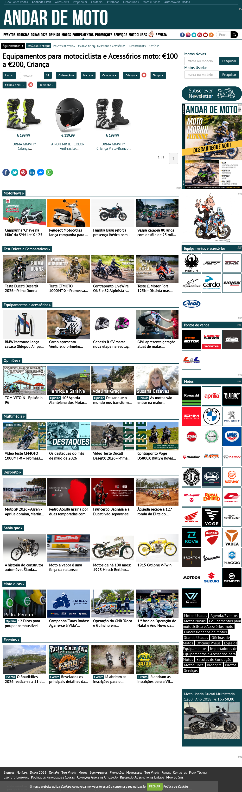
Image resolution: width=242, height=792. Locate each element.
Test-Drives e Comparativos (27, 249)
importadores (137, 46)
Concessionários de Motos (205, 632)
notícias (154, 46)
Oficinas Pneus (209, 643)
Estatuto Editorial (16, 777)
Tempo (158, 75)
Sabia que (13, 528)
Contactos (180, 772)
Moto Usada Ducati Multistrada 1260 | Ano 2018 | (212, 715)
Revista (161, 34)
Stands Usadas (196, 637)
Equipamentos (83, 34)
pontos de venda (64, 46)
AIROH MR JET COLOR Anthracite (67, 146)
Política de (175, 786)
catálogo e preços (38, 46)
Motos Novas (195, 620)
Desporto (12, 472)
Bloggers (214, 664)
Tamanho (47, 85)
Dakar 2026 (39, 34)
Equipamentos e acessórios (27, 304)
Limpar (9, 75)
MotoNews (14, 193)
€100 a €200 (14, 85)
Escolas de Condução (214, 659)
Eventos (9, 34)
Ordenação (66, 75)
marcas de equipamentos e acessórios (101, 46)
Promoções (103, 34)
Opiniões (12, 360)
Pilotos (230, 664)
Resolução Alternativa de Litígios (142, 777)
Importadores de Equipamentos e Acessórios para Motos (210, 654)
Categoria (109, 75)
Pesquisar (229, 61)
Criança (131, 75)
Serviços (120, 34)
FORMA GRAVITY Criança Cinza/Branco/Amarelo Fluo (23, 150)
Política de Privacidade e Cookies (53, 777)
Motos (66, 34)
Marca (88, 75)
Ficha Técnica (198, 772)
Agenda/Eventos (224, 615)
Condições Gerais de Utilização (97, 777)
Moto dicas (14, 583)
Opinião (54, 34)
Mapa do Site (174, 777)
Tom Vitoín (68, 772)
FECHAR (154, 786)
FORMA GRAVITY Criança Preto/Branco (112, 146)
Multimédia (14, 416)
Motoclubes (138, 34)
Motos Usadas (195, 615)
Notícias (23, 34)
